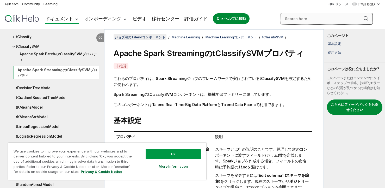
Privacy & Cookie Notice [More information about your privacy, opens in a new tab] (101, 171)
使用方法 (334, 52)
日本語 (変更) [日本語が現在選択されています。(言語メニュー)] (367, 4)
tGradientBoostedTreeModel (41, 97)
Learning (50, 4)
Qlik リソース (338, 4)
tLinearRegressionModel (37, 126)
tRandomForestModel (35, 184)
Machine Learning (186, 37)
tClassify (24, 36)
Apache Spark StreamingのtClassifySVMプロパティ (57, 73)
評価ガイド (196, 18)
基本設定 (334, 44)
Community (31, 4)
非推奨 (121, 66)
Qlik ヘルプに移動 (231, 18)
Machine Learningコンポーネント (231, 37)
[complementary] (354, 108)
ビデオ (139, 18)
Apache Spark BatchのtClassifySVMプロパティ (58, 57)
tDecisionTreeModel (34, 88)
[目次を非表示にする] (100, 37)
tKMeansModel (29, 107)
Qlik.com (11, 4)
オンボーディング (102, 18)
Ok (173, 154)
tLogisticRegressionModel (39, 136)
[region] (107, 161)
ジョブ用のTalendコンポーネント (140, 37)
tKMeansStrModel (31, 117)
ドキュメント (59, 18)
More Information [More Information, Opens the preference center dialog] (173, 166)
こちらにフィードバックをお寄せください (354, 107)
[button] (366, 18)
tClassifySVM (28, 46)
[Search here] (326, 18)
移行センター (165, 18)
